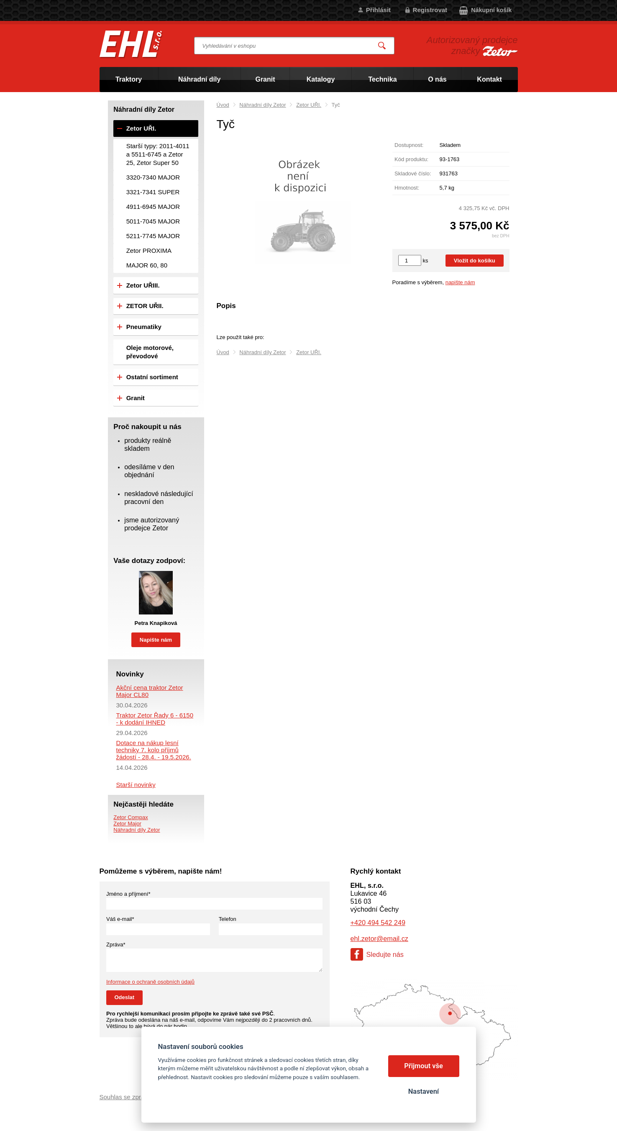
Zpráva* (115, 944)
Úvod (223, 105)
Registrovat (430, 9)
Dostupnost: (408, 145)
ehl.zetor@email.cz (379, 938)
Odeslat (125, 997)
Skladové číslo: (412, 173)
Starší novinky (136, 784)
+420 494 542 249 (378, 922)
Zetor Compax (130, 817)
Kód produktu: (411, 159)
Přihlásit (378, 9)
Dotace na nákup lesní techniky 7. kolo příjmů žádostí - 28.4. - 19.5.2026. (153, 750)
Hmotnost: (406, 188)
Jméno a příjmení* (128, 894)
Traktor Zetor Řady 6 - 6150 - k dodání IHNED (155, 719)
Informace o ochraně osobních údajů (150, 982)
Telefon (227, 919)
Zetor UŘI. (308, 105)
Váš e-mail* (120, 919)
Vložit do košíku (474, 260)
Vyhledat (382, 46)
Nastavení (423, 1091)
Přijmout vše (423, 1066)
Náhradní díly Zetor (262, 105)
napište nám (460, 282)
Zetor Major (127, 823)
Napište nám (156, 640)
